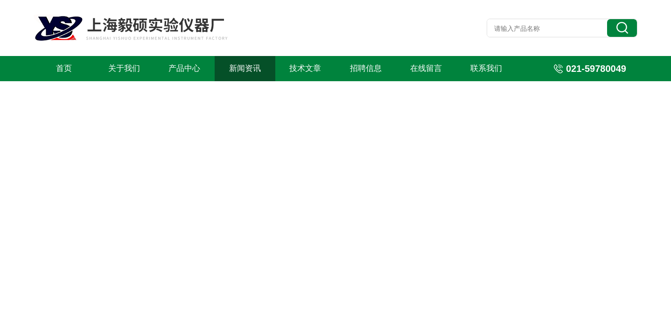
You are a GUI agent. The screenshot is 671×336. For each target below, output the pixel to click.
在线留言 (426, 68)
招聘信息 (366, 68)
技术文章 (305, 68)
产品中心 (184, 68)
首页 (64, 68)
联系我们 (486, 68)
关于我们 (124, 68)
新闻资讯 (245, 68)
